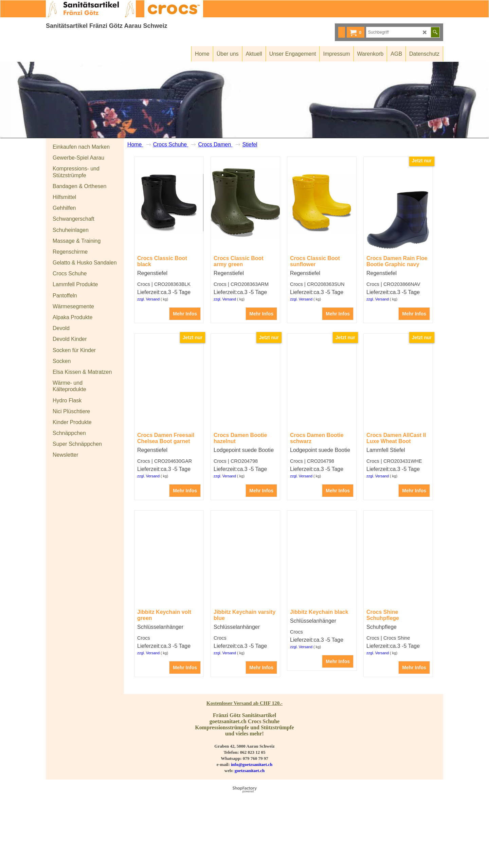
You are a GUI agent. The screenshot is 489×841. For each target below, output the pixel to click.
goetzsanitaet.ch (250, 796)
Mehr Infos (185, 339)
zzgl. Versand (148, 325)
